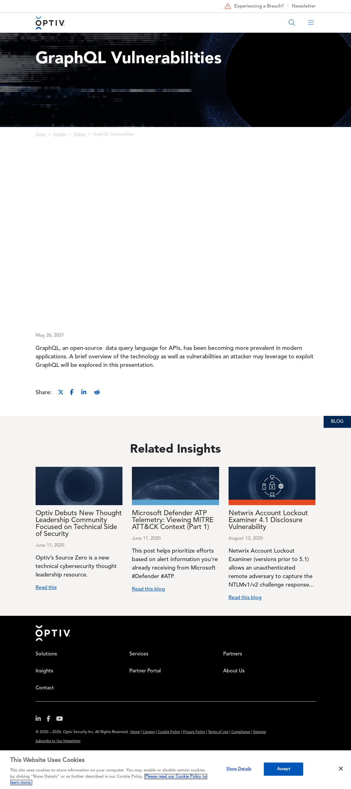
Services (138, 654)
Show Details (238, 769)
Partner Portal (145, 671)
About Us (234, 671)
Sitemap (259, 732)
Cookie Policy (169, 732)
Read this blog (148, 589)
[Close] (341, 768)
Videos (80, 134)
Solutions (46, 654)
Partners (232, 654)
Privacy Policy (194, 732)
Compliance (240, 732)
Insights (60, 134)
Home (41, 134)
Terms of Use (218, 732)
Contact (45, 688)
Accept (283, 769)
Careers (149, 732)
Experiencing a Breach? (253, 6)
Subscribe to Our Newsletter (58, 741)
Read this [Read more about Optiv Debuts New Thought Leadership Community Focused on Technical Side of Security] (46, 587)
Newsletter (304, 6)
